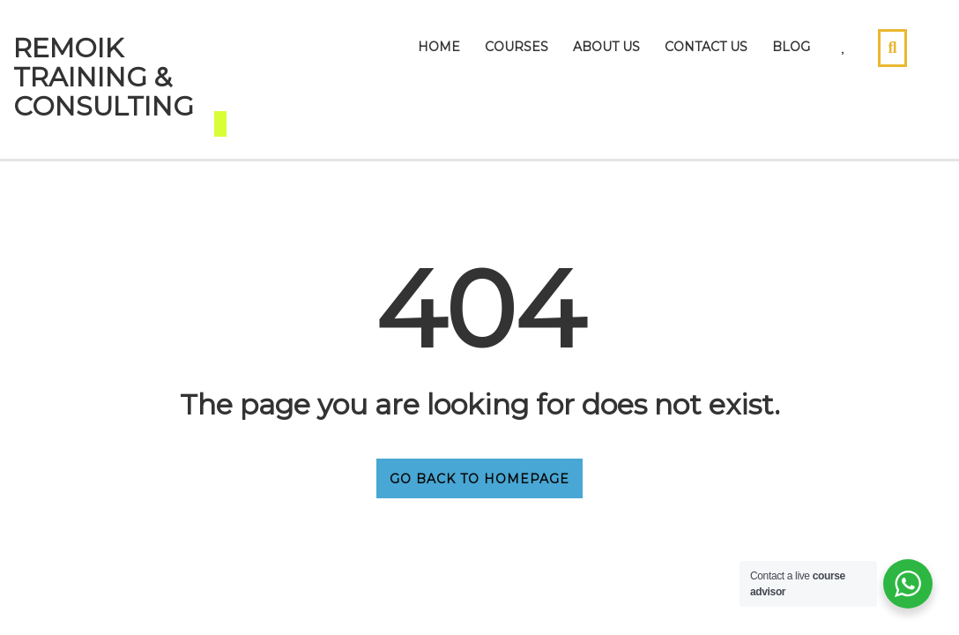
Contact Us (706, 47)
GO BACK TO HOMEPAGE (479, 479)
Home (439, 47)
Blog (791, 47)
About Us (606, 47)
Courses (516, 47)
